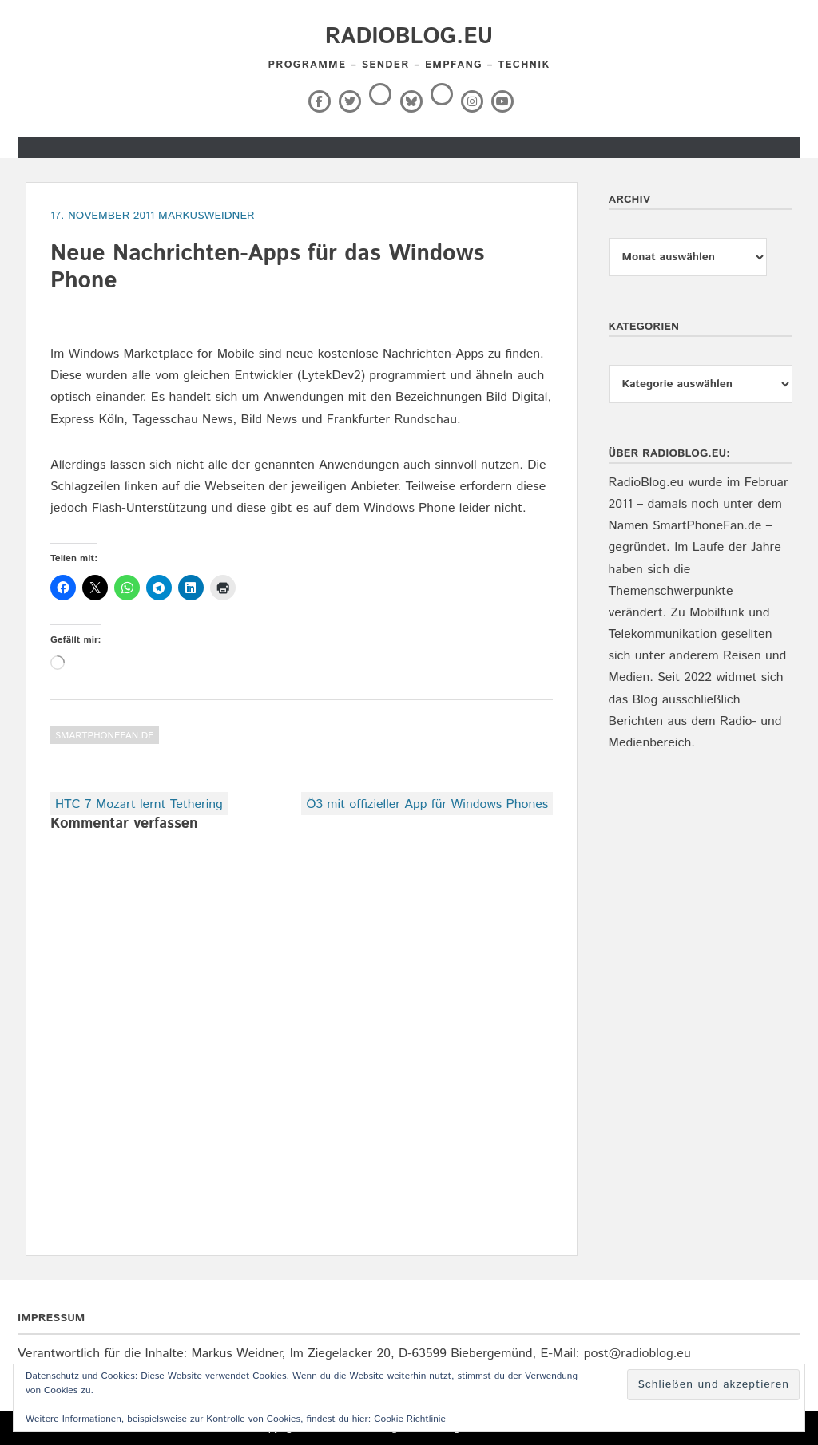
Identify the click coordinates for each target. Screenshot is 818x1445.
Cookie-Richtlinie (410, 1419)
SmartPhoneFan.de (104, 735)
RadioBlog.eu (409, 37)
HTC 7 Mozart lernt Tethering (139, 804)
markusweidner (206, 216)
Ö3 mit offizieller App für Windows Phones (427, 804)
